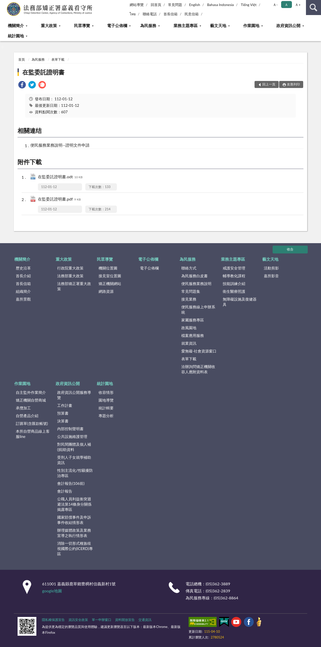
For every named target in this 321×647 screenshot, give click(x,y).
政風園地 (188, 327)
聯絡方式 (188, 268)
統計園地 (16, 35)
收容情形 (106, 392)
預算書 (62, 413)
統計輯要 (106, 408)
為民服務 (148, 25)
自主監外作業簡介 (31, 392)
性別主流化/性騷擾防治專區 (75, 473)
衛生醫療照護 (234, 291)
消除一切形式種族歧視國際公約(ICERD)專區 (75, 548)
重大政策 (49, 25)
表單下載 (57, 59)
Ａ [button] (286, 5)
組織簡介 (23, 291)
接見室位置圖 (110, 275)
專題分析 (106, 415)
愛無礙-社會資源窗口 (199, 351)
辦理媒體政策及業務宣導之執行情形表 (74, 533)
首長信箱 (171, 14)
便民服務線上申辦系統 (198, 309)
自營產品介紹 (27, 415)
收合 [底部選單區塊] (290, 249)
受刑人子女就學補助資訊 (74, 460)
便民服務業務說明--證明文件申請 (60, 145)
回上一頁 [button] (268, 84)
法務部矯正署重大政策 (74, 286)
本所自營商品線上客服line (33, 434)
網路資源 (106, 291)
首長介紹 (23, 275)
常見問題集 (190, 291)
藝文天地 (218, 25)
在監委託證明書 (43, 72)
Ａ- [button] (275, 5)
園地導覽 (106, 400)
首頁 (21, 59)
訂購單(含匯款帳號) (32, 423)
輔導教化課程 (234, 275)
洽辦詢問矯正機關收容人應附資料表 (198, 369)
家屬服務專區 (192, 320)
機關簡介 (16, 25)
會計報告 (64, 491)
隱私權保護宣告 (53, 620)
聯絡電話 (150, 14)
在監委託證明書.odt (60, 177)
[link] (22, 85)
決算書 (62, 421)
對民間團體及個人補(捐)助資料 (74, 447)
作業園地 (251, 25)
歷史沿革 (23, 268)
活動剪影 (271, 268)
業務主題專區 (186, 25)
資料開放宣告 (125, 620)
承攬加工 (23, 408)
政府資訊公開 (288, 25)
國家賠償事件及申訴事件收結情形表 (74, 520)
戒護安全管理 (234, 268)
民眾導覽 (82, 25)
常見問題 (175, 5)
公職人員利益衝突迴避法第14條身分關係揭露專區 (74, 504)
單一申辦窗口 (101, 620)
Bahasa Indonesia (220, 5)
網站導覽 (137, 5)
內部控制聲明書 (70, 428)
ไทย (133, 14)
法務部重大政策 (70, 275)
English (194, 5)
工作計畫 (64, 405)
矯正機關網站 (110, 283)
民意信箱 (192, 14)
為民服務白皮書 (194, 275)
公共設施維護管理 (72, 436)
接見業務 (188, 299)
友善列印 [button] (293, 84)
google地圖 (52, 590)
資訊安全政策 (78, 620)
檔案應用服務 (192, 335)
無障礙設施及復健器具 (240, 302)
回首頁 (156, 5)
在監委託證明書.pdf (59, 199)
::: (4, 4)
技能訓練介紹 (234, 283)
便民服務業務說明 (196, 283)
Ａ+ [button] (297, 5)
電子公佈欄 (117, 25)
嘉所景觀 (23, 299)
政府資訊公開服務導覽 (74, 395)
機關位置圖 (108, 268)
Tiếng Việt (249, 5)
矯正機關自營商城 (31, 400)
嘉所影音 (271, 275)
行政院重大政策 (70, 268)
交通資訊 (144, 620)
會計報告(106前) (71, 483)
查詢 (313, 7)
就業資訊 (188, 343)
